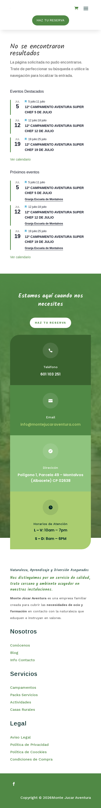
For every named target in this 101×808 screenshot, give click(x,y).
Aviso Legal (20, 737)
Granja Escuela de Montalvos (44, 199)
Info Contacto (22, 660)
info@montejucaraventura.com (50, 424)
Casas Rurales (22, 709)
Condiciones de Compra (31, 759)
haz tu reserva (50, 322)
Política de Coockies (28, 752)
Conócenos (20, 645)
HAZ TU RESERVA (51, 20)
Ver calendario (20, 159)
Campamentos (23, 687)
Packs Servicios (24, 695)
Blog (14, 652)
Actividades (20, 702)
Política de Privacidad (29, 744)
